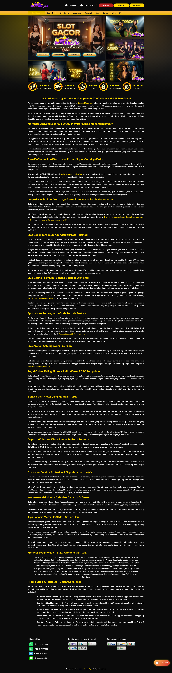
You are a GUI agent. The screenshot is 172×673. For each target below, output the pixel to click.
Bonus (105, 13)
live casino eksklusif (112, 217)
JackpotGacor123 (36, 13)
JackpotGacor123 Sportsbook (72, 334)
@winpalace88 (38, 653)
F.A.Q (114, 13)
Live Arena (77, 13)
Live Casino (64, 13)
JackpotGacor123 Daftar (71, 174)
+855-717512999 (38, 644)
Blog (97, 13)
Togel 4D (88, 13)
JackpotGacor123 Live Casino (40, 298)
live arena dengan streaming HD (53, 220)
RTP (120, 13)
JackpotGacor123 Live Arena (40, 367)
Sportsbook (51, 13)
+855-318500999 (38, 649)
